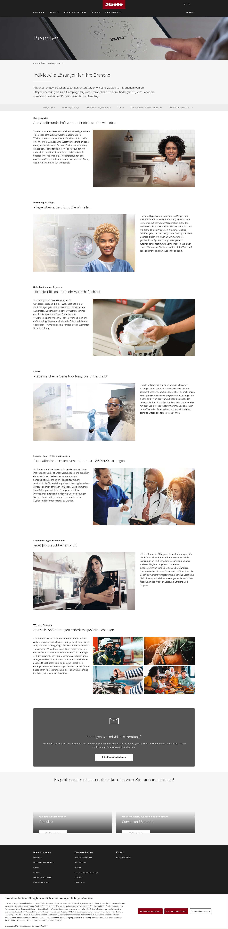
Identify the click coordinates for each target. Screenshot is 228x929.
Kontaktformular (123, 858)
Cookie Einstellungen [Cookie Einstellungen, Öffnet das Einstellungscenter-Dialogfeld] (201, 911)
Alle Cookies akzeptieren (150, 911)
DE (185, 4)
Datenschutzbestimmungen (27, 926)
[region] (114, 911)
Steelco (78, 868)
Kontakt (190, 12)
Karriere (36, 873)
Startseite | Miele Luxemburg (44, 63)
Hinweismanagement (42, 877)
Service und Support (75, 12)
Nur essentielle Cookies (176, 911)
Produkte (54, 12)
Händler (78, 877)
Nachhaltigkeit (113, 12)
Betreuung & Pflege (70, 107)
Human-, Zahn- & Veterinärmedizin (146, 107)
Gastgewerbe (49, 107)
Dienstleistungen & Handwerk (182, 107)
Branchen (38, 12)
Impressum (10, 926)
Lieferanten (80, 882)
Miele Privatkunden (83, 858)
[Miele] (114, 4)
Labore (120, 107)
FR (189, 4)
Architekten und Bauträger (86, 873)
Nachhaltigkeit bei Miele (44, 863)
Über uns (96, 12)
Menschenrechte (40, 882)
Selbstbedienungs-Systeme (98, 107)
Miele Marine (80, 863)
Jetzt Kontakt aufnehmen (114, 757)
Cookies (44, 926)
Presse (36, 868)
